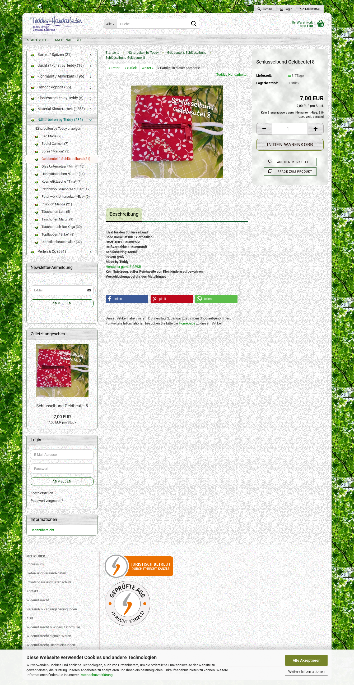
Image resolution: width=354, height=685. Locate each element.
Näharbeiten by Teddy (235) (57, 125)
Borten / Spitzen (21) (51, 60)
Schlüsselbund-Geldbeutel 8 (62, 411)
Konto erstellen (42, 498)
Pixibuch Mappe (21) (53, 209)
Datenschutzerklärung (96, 675)
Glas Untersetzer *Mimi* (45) (60, 172)
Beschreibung (124, 219)
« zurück (130, 73)
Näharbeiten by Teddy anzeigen (58, 134)
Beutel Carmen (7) (51, 149)
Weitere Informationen (306, 671)
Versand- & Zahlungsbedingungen (51, 614)
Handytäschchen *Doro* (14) (60, 179)
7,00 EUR (62, 422)
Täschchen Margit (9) (54, 225)
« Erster (113, 73)
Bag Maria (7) (48, 141)
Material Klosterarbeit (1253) (58, 114)
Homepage (187, 329)
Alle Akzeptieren (306, 660)
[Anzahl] (290, 134)
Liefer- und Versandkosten (46, 578)
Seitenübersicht (42, 535)
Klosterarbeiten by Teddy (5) (57, 103)
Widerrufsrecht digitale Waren (48, 641)
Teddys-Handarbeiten (232, 80)
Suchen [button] (265, 9)
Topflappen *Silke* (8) (54, 240)
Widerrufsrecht (37, 605)
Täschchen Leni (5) (52, 217)
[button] (264, 134)
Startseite (37, 40)
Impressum (35, 569)
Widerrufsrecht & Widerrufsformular (53, 632)
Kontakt (32, 596)
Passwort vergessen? (47, 506)
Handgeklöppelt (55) (51, 92)
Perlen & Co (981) (48, 257)
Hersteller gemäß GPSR (123, 272)
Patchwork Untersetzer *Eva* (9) (62, 202)
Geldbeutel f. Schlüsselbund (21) (62, 164)
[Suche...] (110, 24)
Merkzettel (310, 9)
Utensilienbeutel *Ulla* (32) (58, 247)
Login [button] (286, 9)
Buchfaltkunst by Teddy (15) (57, 71)
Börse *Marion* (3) (52, 157)
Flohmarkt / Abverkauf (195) (57, 81)
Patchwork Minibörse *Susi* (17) (63, 194)
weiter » (147, 73)
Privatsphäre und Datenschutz (48, 587)
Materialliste (68, 40)
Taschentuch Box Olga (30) (58, 232)
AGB (29, 623)
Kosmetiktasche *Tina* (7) (58, 187)
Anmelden (62, 308)
